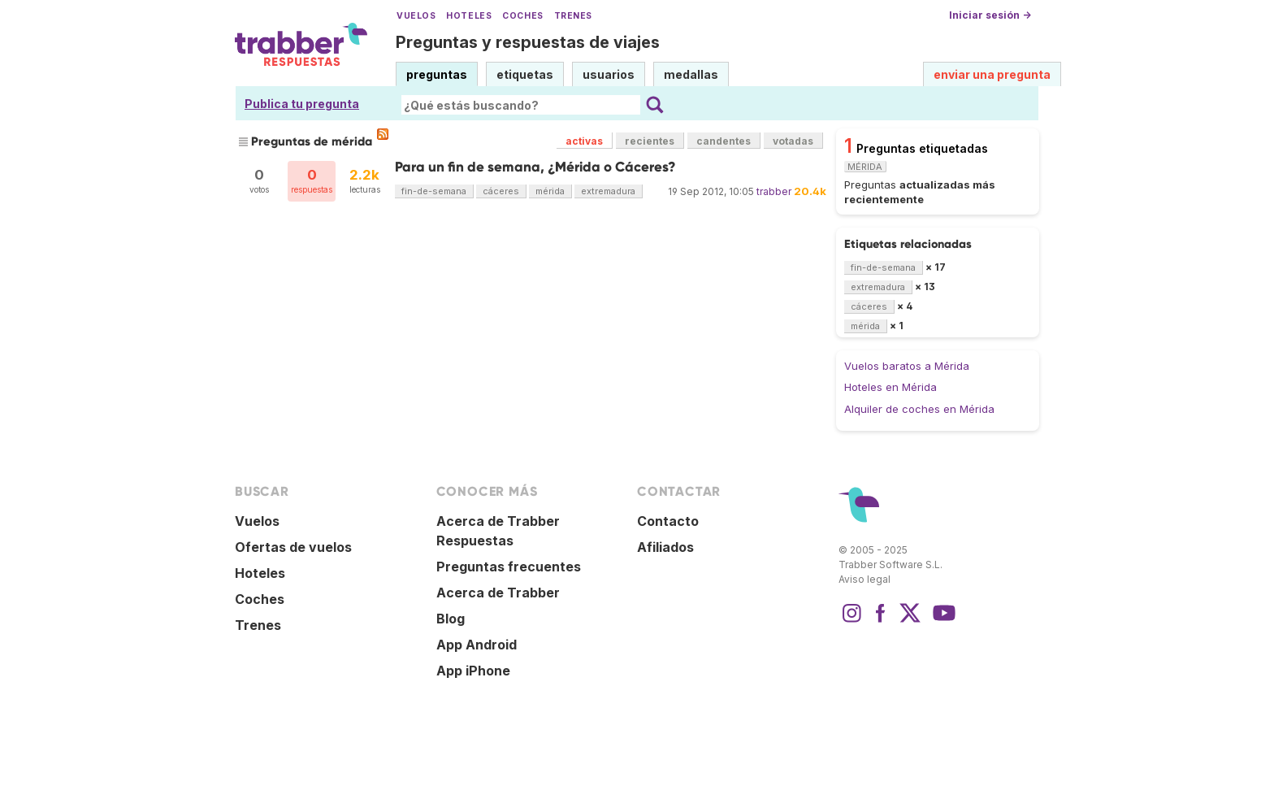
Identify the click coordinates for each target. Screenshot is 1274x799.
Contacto (668, 521)
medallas (691, 74)
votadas (793, 141)
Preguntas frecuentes (508, 566)
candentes (723, 141)
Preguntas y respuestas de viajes (528, 42)
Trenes (573, 16)
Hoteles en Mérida (890, 386)
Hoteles (469, 16)
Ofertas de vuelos (293, 547)
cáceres (501, 191)
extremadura (608, 191)
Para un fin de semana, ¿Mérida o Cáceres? (535, 167)
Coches (522, 16)
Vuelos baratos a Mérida (906, 365)
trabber (773, 191)
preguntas (436, 74)
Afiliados (665, 547)
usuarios (609, 74)
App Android (476, 644)
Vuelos (416, 16)
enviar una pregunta (992, 74)
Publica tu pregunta (302, 104)
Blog (450, 618)
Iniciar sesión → (990, 15)
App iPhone (473, 670)
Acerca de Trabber (498, 592)
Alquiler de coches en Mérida (919, 408)
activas (584, 141)
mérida (550, 191)
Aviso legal (864, 579)
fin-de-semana (433, 191)
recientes (649, 141)
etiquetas (524, 74)
